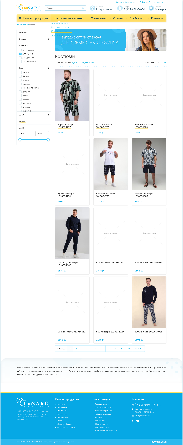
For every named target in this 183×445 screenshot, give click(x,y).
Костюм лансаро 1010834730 (105, 195)
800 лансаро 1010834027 (110, 331)
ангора (26, 72)
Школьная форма (64, 424)
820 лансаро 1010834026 (148, 331)
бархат (26, 76)
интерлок (27, 107)
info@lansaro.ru (104, 9)
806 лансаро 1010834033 (148, 262)
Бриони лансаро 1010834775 (144, 126)
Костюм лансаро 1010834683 (144, 195)
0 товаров (160, 9)
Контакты (157, 18)
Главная (19, 25)
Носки (59, 421)
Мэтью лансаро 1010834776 (104, 126)
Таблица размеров (103, 414)
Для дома (61, 404)
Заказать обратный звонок (127, 2)
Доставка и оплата (103, 407)
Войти (142, 2)
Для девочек (28, 57)
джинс (26, 95)
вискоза (26, 84)
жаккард (26, 99)
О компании (99, 18)
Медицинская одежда (66, 427)
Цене (75, 63)
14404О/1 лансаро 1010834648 (68, 264)
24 (161, 63)
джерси (26, 91)
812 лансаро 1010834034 (110, 262)
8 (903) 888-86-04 (134, 9)
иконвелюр (28, 103)
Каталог (26, 25)
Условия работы (102, 404)
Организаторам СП (103, 411)
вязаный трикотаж (31, 88)
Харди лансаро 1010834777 (66, 126)
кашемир (27, 111)
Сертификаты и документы (106, 431)
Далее (138, 348)
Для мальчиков (29, 61)
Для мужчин (28, 54)
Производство (101, 424)
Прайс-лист (137, 18)
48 (165, 63)
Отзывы (118, 18)
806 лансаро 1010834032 (71, 331)
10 (128, 348)
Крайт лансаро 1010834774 (66, 195)
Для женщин (28, 50)
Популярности (87, 63)
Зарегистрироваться (157, 2)
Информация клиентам (69, 18)
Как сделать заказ (102, 427)
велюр (26, 80)
